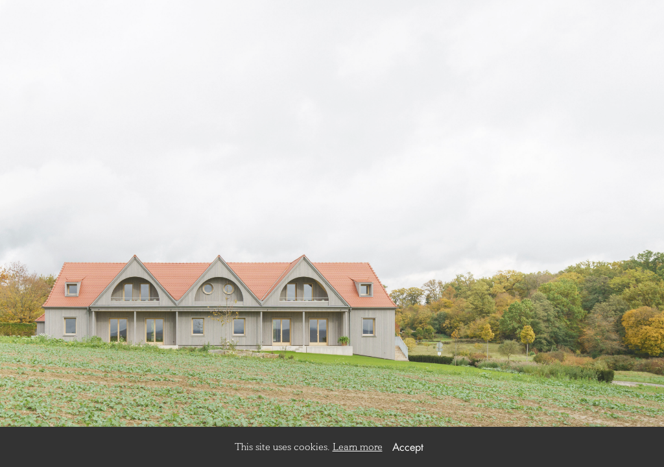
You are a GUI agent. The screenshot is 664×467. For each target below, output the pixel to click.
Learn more (358, 446)
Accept (407, 446)
